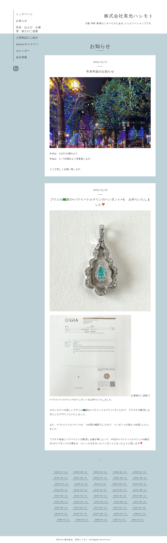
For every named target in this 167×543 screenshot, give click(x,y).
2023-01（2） (101, 495)
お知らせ (21, 20)
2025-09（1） (61, 478)
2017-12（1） (119, 519)
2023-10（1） (100, 490)
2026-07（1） (61, 472)
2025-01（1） (82, 484)
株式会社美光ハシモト (129, 16)
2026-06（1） (81, 472)
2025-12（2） (140, 472)
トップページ (24, 14)
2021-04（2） (81, 507)
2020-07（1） (81, 513)
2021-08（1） (121, 502)
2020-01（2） (121, 513)
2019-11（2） (63, 519)
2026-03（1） (101, 472)
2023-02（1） (81, 495)
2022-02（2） (81, 502)
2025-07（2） (100, 478)
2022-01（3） (101, 502)
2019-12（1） (140, 513)
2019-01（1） (82, 519)
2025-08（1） (81, 478)
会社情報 (21, 57)
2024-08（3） (120, 484)
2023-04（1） (61, 495)
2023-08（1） (140, 490)
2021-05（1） (61, 507)
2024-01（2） (81, 490)
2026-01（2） (120, 472)
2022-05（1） (61, 502)
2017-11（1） (138, 519)
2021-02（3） (120, 507)
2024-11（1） (100, 484)
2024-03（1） (61, 490)
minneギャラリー (27, 44)
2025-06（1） (121, 478)
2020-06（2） (100, 513)
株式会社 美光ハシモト (76, 539)
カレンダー (23, 50)
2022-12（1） (120, 495)
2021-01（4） (140, 507)
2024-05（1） (140, 484)
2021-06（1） (140, 502)
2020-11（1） (61, 513)
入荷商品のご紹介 (27, 37)
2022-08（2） (140, 495)
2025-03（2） (61, 484)
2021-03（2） (101, 507)
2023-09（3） (120, 490)
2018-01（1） (101, 519)
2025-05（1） (140, 478)
